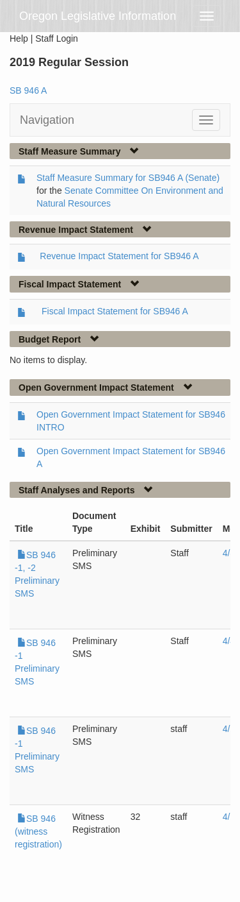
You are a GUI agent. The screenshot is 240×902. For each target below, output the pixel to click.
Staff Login (56, 38)
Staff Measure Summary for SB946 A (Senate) (128, 178)
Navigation (47, 120)
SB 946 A (28, 90)
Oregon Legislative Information (97, 16)
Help (19, 38)
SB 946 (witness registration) (38, 831)
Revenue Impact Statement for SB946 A (119, 256)
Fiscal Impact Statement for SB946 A (115, 311)
